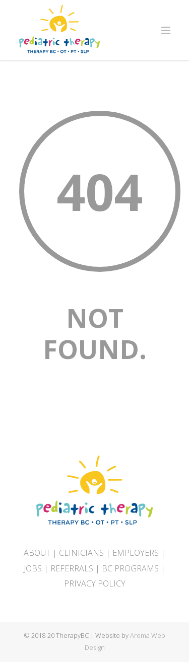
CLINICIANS (81, 552)
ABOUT (37, 552)
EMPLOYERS (135, 552)
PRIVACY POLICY (94, 583)
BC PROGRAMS (130, 568)
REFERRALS (71, 568)
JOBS (33, 568)
